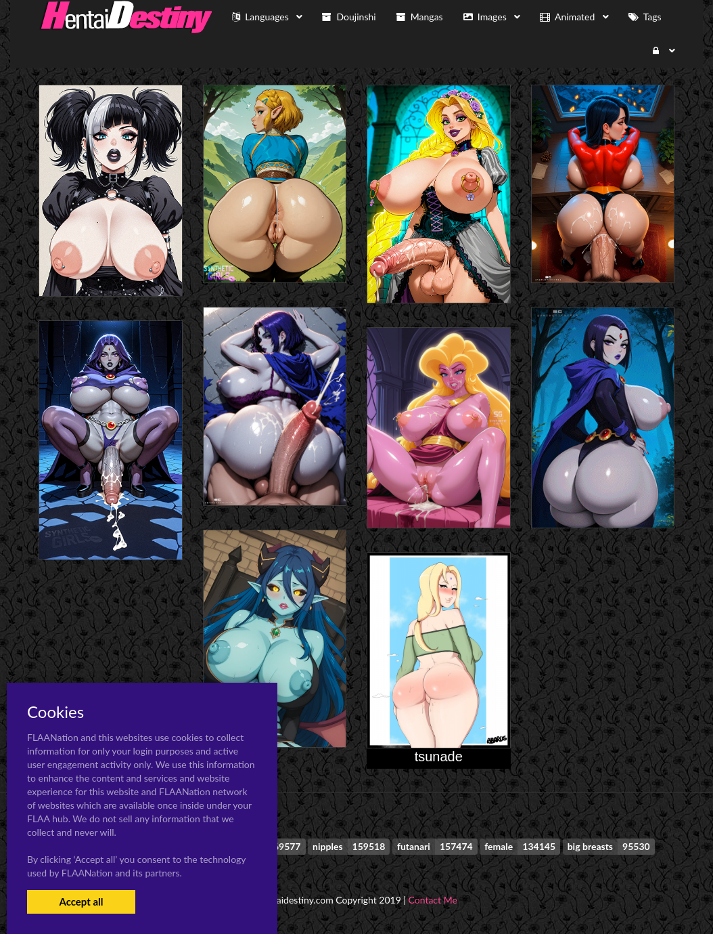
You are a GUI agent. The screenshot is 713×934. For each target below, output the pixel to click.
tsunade (439, 756)
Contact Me (433, 900)
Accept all (81, 901)
